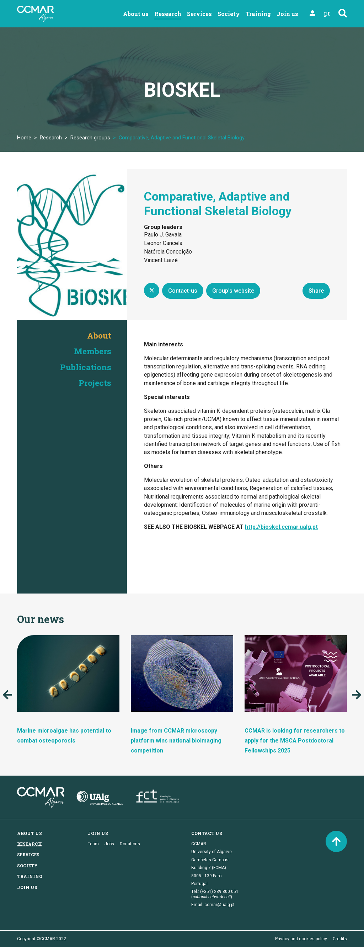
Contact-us (182, 290)
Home (24, 137)
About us (136, 13)
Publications (84, 366)
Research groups (90, 137)
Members (91, 350)
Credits (340, 938)
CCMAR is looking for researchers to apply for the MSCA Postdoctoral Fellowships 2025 (295, 740)
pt (327, 13)
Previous (7, 695)
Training (258, 13)
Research (167, 13)
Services (199, 13)
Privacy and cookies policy (301, 938)
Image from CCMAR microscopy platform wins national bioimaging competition (176, 740)
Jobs (109, 843)
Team (93, 843)
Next (356, 695)
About (98, 335)
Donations (130, 843)
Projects (94, 382)
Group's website (233, 290)
